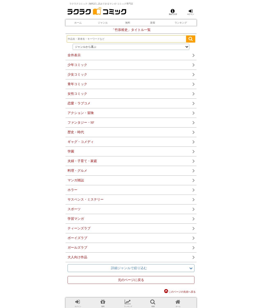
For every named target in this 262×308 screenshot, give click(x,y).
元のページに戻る (131, 280)
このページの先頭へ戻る (180, 291)
